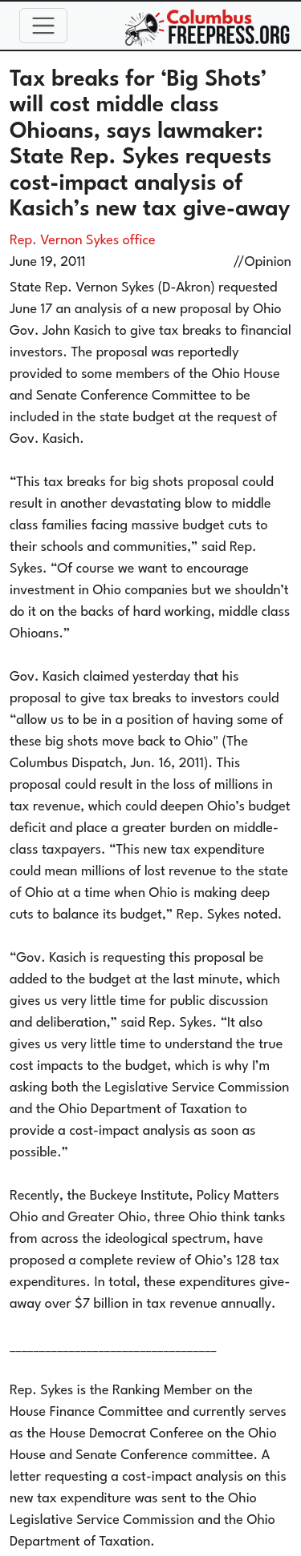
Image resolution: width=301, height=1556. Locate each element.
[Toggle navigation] (43, 25)
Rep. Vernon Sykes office (83, 240)
